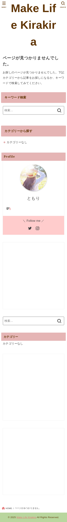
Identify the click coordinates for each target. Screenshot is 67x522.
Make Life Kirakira (33, 25)
